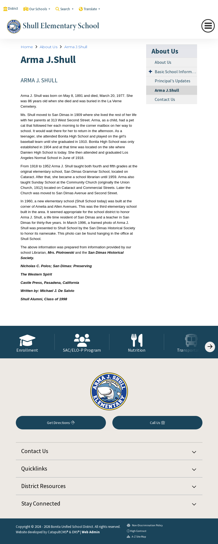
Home (27, 46)
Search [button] (65, 9)
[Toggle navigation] (208, 26)
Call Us (157, 422)
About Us (48, 46)
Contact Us (165, 99)
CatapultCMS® (58, 532)
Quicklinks (34, 468)
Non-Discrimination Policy (145, 525)
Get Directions (61, 422)
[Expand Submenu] (150, 71)
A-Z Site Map (136, 536)
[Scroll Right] (210, 346)
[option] (27, 342)
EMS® (75, 532)
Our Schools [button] (38, 9)
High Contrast (138, 531)
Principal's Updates (172, 80)
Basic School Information (176, 71)
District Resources (43, 486)
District (13, 8)
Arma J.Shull (75, 46)
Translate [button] (91, 9)
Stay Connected (40, 503)
